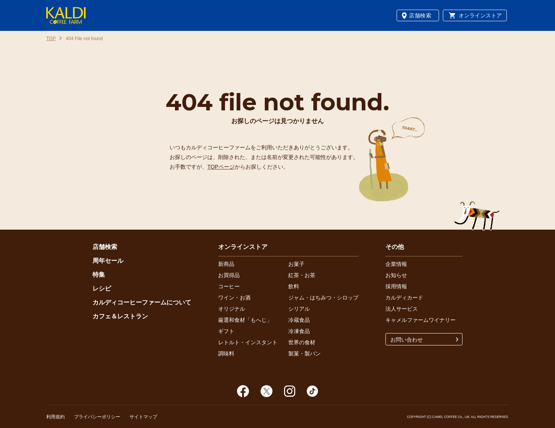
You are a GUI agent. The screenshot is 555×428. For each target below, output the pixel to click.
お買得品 (229, 275)
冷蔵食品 (299, 320)
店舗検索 (420, 15)
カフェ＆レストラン (120, 316)
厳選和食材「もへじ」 (245, 320)
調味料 (226, 353)
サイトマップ (143, 417)
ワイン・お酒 (234, 297)
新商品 (226, 264)
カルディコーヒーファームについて (141, 302)
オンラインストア (480, 15)
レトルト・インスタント (248, 342)
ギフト (226, 331)
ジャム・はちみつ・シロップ (323, 297)
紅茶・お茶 (301, 275)
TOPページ (221, 167)
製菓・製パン (304, 353)
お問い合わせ (406, 340)
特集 (98, 274)
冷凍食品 (299, 331)
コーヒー (229, 286)
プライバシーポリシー (97, 417)
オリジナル (231, 309)
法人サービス (401, 308)
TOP (51, 38)
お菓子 (296, 264)
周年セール (107, 260)
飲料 (293, 286)
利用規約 (55, 417)
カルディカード (404, 297)
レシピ (101, 288)
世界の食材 (301, 342)
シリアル (299, 309)
